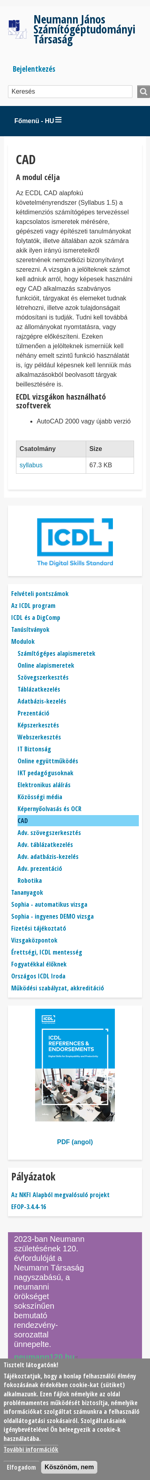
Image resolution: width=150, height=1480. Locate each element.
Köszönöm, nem (69, 1467)
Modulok (23, 641)
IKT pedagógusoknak (45, 772)
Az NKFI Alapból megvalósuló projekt (60, 1194)
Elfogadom (21, 1467)
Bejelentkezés (34, 68)
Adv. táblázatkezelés (45, 844)
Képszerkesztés (38, 725)
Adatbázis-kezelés (42, 701)
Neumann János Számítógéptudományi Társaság (84, 29)
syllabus (31, 465)
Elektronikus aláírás (44, 784)
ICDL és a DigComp (35, 617)
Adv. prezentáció (40, 868)
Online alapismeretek (46, 665)
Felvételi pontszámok (40, 593)
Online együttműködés (48, 761)
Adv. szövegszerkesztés (49, 832)
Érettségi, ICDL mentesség (46, 952)
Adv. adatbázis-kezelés (48, 856)
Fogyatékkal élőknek (39, 964)
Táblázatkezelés (39, 689)
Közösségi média (40, 796)
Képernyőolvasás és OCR (49, 808)
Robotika (30, 880)
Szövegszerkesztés (43, 677)
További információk (31, 1449)
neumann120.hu (47, 1357)
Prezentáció (33, 713)
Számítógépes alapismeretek (56, 653)
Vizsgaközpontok (34, 940)
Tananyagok (27, 892)
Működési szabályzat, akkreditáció (57, 988)
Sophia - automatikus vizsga (49, 904)
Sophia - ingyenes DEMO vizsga (52, 916)
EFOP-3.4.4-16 (28, 1206)
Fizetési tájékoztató (38, 928)
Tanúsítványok (30, 629)
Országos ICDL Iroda (38, 976)
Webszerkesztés (39, 737)
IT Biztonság (34, 749)
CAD (23, 820)
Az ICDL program (33, 605)
